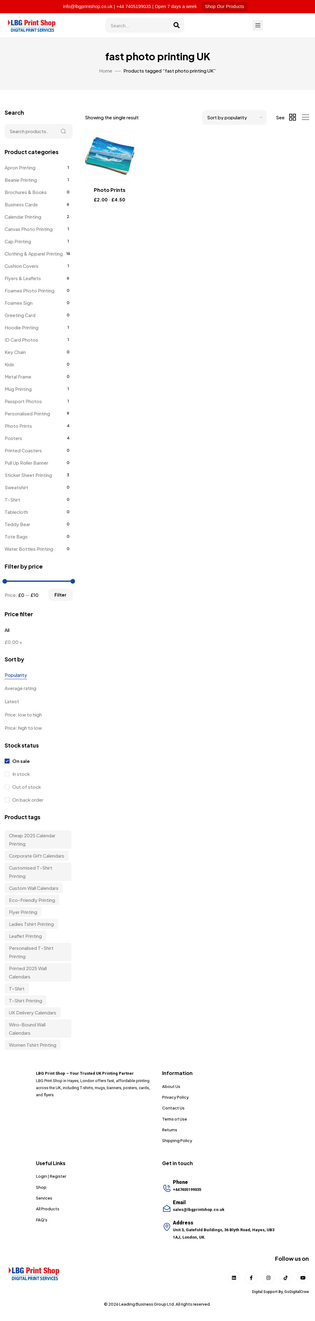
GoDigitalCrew (296, 1292)
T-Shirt (12, 499)
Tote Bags (16, 536)
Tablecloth (16, 512)
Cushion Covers (21, 266)
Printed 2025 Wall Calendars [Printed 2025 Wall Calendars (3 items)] (28, 972)
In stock (20, 774)
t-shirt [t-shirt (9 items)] (17, 988)
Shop (41, 1187)
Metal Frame (18, 376)
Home (105, 70)
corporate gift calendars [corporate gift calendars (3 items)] (36, 856)
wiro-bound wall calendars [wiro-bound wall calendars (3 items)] (27, 1028)
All (7, 630)
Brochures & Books (26, 192)
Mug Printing (18, 389)
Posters (13, 438)
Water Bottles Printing (29, 549)
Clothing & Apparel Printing (34, 253)
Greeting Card (20, 315)
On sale (20, 761)
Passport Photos (23, 401)
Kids (9, 364)
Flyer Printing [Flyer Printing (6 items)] (23, 912)
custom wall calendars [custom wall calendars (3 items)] (33, 888)
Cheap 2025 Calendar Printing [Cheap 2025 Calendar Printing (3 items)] (32, 839)
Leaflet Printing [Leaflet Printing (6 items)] (25, 936)
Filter (60, 594)
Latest (12, 701)
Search (63, 131)
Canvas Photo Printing (29, 229)
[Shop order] (234, 117)
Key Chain (15, 352)
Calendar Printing (23, 217)
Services (44, 1198)
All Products (47, 1208)
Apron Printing (20, 167)
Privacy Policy (175, 1097)
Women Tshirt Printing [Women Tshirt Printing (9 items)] (32, 1045)
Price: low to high (23, 714)
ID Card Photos (21, 340)
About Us (171, 1086)
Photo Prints (18, 426)
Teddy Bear (17, 524)
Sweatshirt (16, 487)
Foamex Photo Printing (29, 290)
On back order (27, 800)
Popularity (16, 675)
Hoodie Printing (21, 327)
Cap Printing (18, 241)
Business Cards (21, 204)
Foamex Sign (19, 303)
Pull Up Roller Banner (26, 463)
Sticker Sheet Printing (28, 475)
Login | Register (51, 1176)
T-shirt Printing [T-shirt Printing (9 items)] (25, 1000)
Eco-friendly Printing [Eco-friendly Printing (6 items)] (32, 900)
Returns (169, 1129)
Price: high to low (23, 728)
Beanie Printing (21, 180)
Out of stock (26, 787)
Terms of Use (174, 1119)
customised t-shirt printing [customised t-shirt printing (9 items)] (30, 872)
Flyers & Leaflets (23, 278)
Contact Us (173, 1107)
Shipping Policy (177, 1140)
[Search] (176, 25)
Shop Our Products (224, 6)
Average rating (20, 688)
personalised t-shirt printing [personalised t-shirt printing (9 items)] (31, 952)
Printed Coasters (23, 450)
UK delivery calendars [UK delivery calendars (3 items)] (32, 1012)
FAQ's (41, 1219)
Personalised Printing (27, 413)
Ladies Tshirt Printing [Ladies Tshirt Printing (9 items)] (31, 924)
